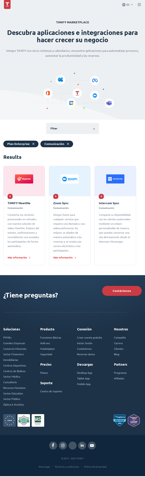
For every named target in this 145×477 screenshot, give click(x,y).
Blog (116, 354)
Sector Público (11, 399)
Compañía (120, 338)
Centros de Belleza (14, 371)
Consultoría (10, 383)
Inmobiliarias (10, 360)
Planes (44, 373)
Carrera (118, 343)
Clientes (119, 349)
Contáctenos (121, 291)
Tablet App (83, 379)
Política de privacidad (95, 467)
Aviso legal (44, 467)
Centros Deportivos (14, 366)
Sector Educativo (13, 394)
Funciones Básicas (50, 338)
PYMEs (7, 338)
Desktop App (84, 373)
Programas (120, 373)
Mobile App (84, 384)
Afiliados (119, 379)
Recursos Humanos (14, 388)
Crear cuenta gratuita (89, 338)
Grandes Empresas (14, 343)
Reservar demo (86, 354)
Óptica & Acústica (13, 405)
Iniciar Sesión (84, 343)
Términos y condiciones (67, 467)
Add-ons (45, 343)
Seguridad (46, 354)
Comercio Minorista (14, 349)
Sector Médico (11, 377)
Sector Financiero (13, 354)
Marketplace (47, 349)
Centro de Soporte (51, 391)
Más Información (17, 257)
